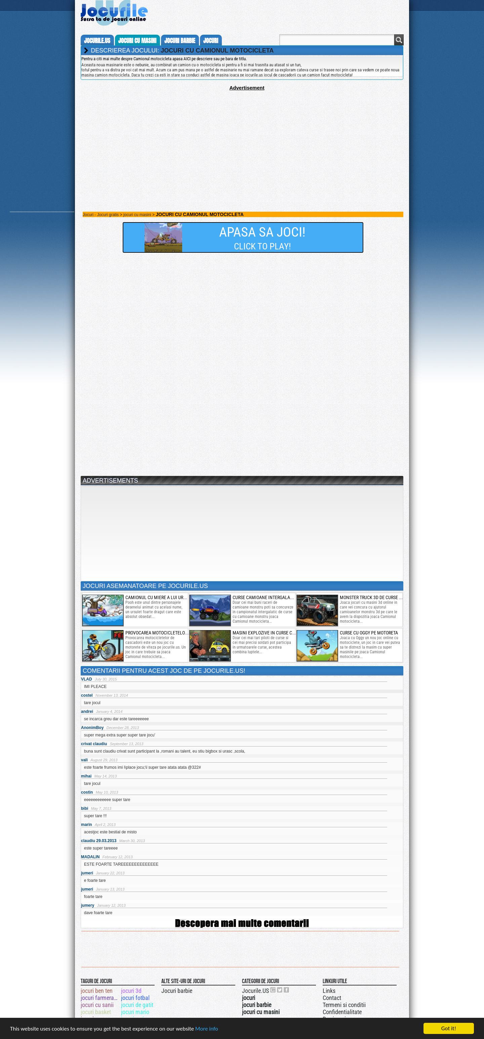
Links (329, 990)
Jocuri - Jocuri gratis (101, 214)
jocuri (210, 40)
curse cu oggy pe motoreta (369, 632)
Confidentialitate (342, 1011)
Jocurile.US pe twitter (280, 990)
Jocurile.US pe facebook (287, 990)
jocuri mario (135, 1011)
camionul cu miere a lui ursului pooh (166, 597)
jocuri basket (96, 1011)
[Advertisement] (242, 138)
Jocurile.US (255, 990)
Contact (332, 997)
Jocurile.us (97, 40)
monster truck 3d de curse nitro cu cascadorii (391, 597)
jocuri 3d (131, 990)
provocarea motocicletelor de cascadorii (171, 632)
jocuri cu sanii (97, 1004)
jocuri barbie (179, 40)
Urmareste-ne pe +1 (273, 990)
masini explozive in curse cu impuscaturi (277, 632)
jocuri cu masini (137, 40)
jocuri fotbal (135, 997)
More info (206, 1029)
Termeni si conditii (344, 1004)
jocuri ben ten (97, 990)
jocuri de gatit (137, 1004)
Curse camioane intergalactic (266, 597)
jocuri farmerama (100, 997)
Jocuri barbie (176, 990)
